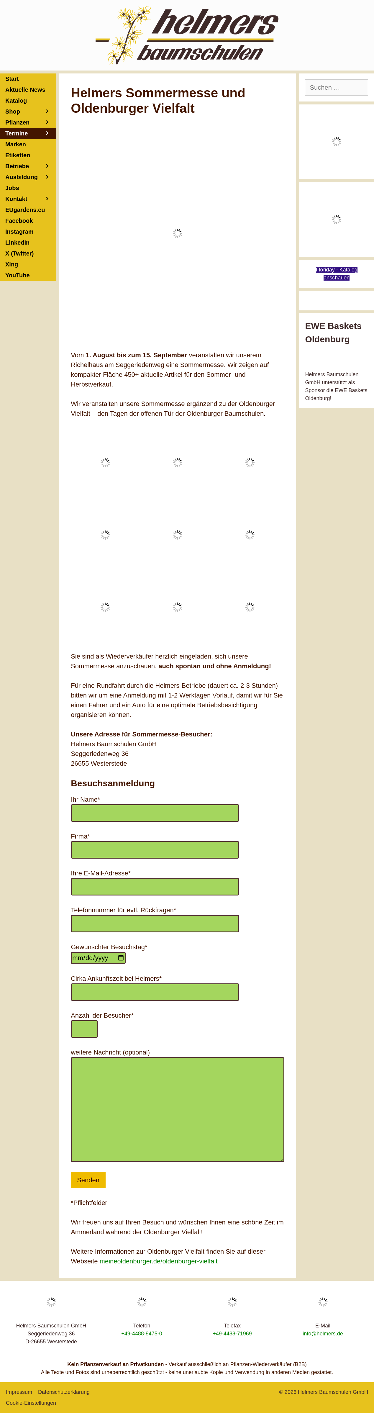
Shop (30, 111)
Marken (15, 144)
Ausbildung (30, 177)
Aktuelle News (25, 89)
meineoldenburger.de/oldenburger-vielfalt (159, 1261)
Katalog (16, 100)
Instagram (19, 231)
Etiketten (17, 155)
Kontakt (30, 199)
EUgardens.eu (25, 210)
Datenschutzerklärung (64, 1392)
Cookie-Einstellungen (31, 1403)
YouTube (17, 275)
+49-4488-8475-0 (141, 1334)
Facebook (19, 220)
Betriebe (30, 166)
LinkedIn (17, 242)
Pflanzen (30, 122)
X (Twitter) (19, 253)
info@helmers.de (323, 1334)
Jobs (12, 188)
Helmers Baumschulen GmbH (333, 1392)
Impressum (19, 1392)
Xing (11, 264)
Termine (30, 133)
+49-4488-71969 (232, 1334)
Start (12, 79)
